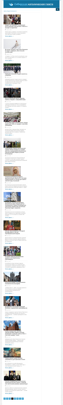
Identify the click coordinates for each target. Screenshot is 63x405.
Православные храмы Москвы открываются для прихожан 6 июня (15, 358)
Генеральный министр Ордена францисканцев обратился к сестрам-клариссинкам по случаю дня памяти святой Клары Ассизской (16, 178)
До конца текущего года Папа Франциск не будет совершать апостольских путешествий (16, 51)
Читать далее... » (9, 36)
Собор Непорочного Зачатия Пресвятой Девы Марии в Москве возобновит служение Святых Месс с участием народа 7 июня (15, 333)
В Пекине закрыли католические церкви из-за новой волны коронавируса (14, 258)
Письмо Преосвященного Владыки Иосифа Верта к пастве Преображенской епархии (15, 232)
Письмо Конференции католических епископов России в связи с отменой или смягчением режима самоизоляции (16, 382)
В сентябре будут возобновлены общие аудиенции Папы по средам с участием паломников (16, 124)
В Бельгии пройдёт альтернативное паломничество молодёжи (15, 283)
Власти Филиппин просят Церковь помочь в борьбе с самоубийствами (15, 99)
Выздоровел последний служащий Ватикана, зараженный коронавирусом (16, 307)
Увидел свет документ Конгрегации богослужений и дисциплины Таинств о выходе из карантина (16, 26)
